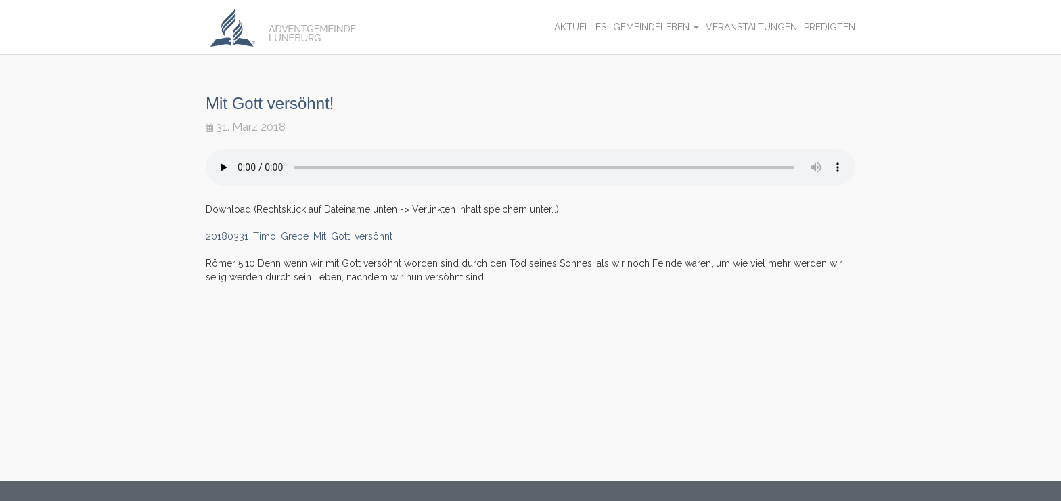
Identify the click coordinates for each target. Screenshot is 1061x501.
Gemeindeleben (656, 27)
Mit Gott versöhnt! (270, 103)
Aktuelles (580, 27)
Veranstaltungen (751, 27)
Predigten (829, 27)
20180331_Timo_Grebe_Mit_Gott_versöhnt (299, 236)
